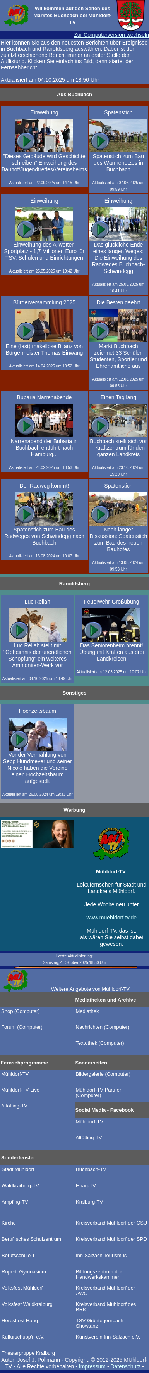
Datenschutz (125, 1366)
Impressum (92, 1366)
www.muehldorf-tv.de (111, 917)
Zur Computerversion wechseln (111, 35)
